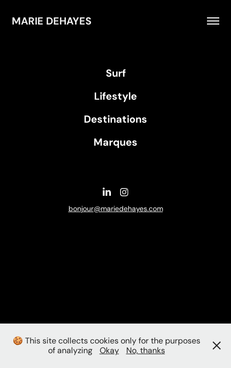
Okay (109, 350)
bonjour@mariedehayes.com (115, 208)
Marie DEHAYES (51, 21)
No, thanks (145, 350)
